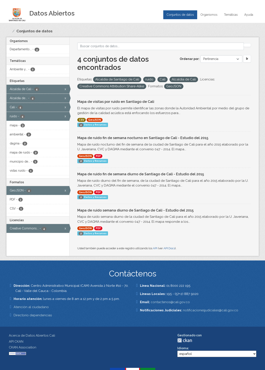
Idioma (182, 348)
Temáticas (231, 14)
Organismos (208, 14)
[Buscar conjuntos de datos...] (160, 46)
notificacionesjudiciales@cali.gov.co (210, 310)
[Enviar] (247, 45)
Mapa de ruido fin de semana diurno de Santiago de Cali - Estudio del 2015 (140, 174)
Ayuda (248, 14)
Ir (247, 58)
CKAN (184, 340)
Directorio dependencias (33, 315)
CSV (81, 119)
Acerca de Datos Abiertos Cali (32, 335)
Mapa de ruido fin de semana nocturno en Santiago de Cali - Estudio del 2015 (142, 138)
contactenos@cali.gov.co (170, 302)
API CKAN (16, 341)
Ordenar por (189, 59)
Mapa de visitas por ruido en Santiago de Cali (115, 102)
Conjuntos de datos (180, 14)
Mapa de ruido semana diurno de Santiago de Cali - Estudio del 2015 (135, 210)
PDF (98, 156)
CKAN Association (22, 347)
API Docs (169, 248)
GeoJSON (94, 119)
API (155, 248)
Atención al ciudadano (31, 307)
